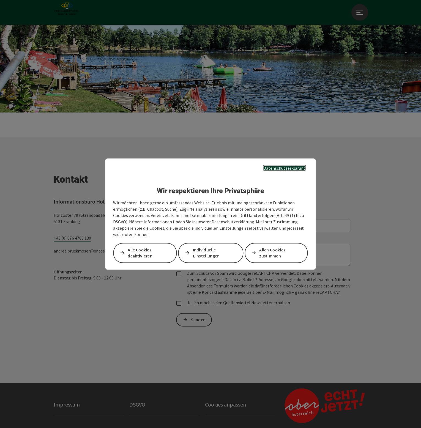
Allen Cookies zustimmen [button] (272, 253)
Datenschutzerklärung (284, 168)
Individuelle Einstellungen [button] (206, 253)
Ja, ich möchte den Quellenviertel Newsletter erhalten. (239, 302)
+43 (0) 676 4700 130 (72, 238)
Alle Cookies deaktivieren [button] (140, 253)
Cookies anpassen (225, 404)
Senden (198, 319)
